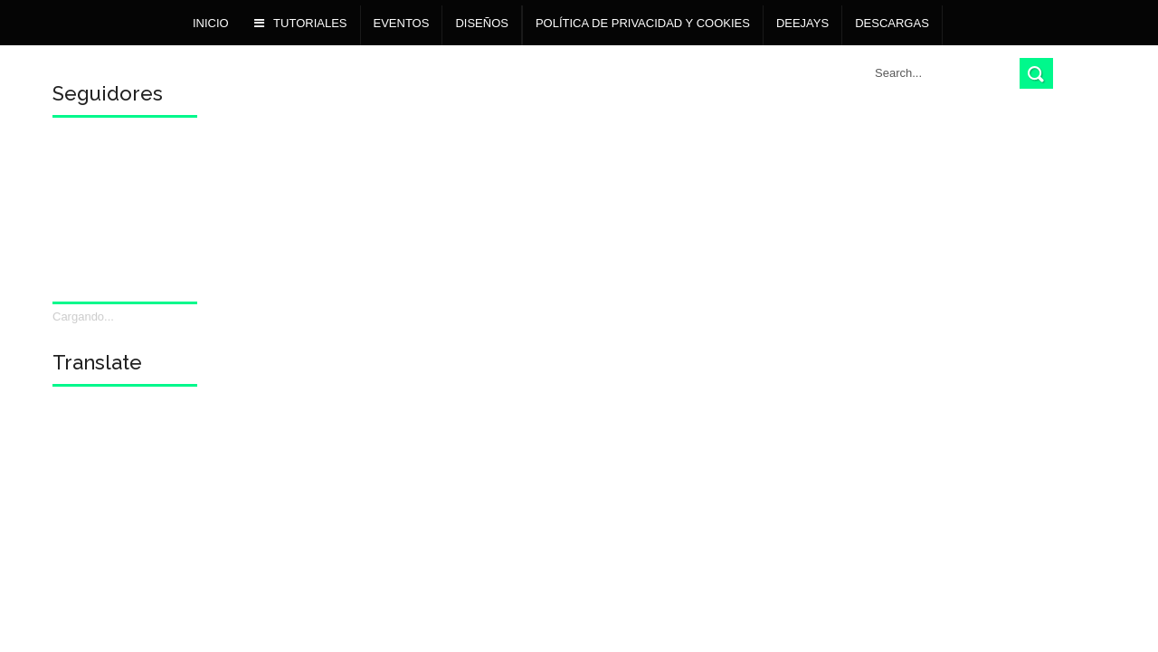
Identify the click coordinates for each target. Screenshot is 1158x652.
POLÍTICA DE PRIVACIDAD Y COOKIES (643, 23)
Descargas (892, 23)
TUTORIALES (300, 23)
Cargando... (83, 316)
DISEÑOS (481, 23)
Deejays (802, 23)
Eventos (402, 23)
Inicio (211, 23)
